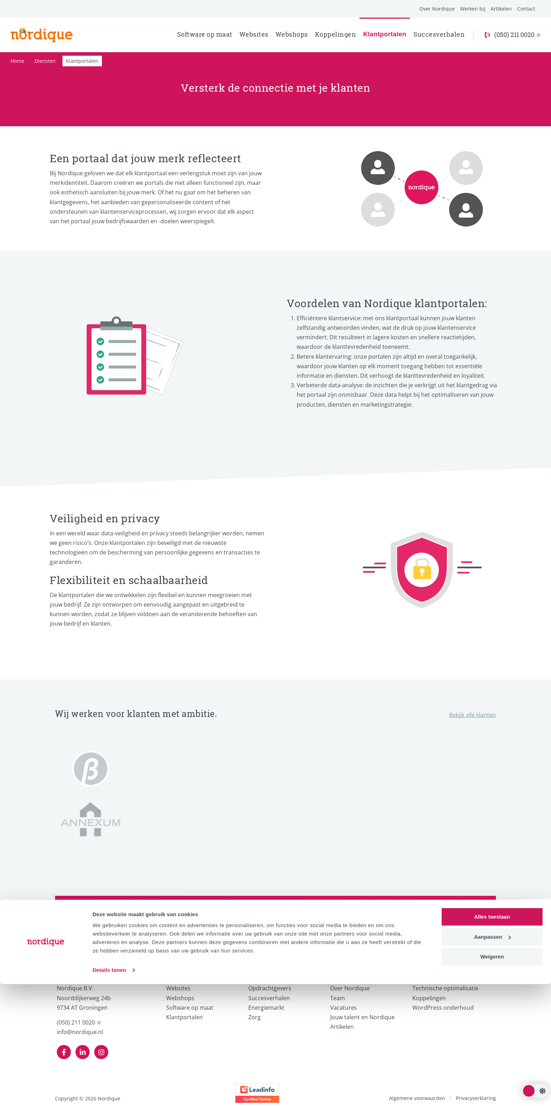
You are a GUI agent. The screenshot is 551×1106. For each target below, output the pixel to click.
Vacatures (343, 1007)
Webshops (292, 34)
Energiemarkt (266, 1007)
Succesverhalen (439, 34)
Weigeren (492, 1079)
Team (337, 998)
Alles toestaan (492, 1039)
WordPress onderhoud (443, 1007)
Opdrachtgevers (269, 988)
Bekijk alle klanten (472, 715)
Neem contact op (443, 925)
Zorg (254, 1017)
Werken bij (472, 8)
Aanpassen (492, 1059)
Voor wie (262, 976)
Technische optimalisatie (445, 988)
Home (17, 60)
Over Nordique (437, 8)
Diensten (45, 60)
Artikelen (501, 8)
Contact (526, 8)
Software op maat (204, 34)
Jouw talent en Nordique (362, 1017)
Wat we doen (186, 976)
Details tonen (109, 1092)
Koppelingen (335, 34)
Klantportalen (384, 34)
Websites (254, 34)
